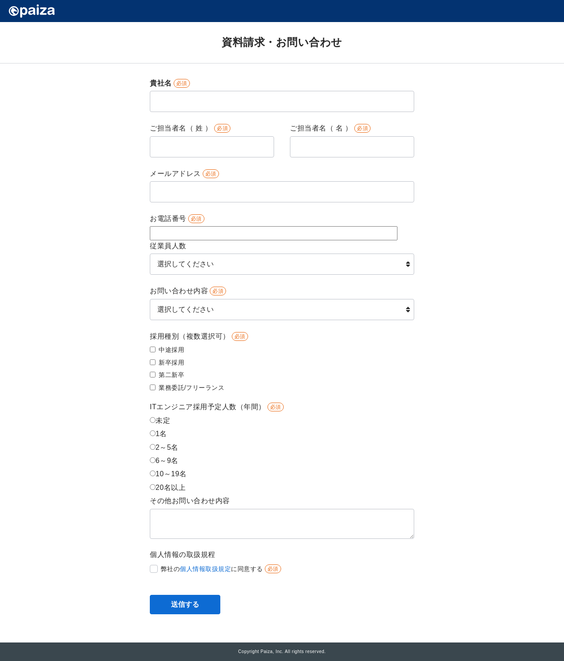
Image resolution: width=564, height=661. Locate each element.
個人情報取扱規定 (205, 568)
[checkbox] (280, 369)
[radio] (280, 421)
